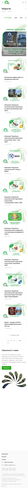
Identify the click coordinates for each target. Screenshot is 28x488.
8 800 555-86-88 (8, 462)
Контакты (6, 368)
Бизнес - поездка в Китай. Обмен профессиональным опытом (13, 324)
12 (20, 340)
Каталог (4, 456)
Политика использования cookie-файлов (11, 479)
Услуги (4, 459)
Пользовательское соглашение (9, 481)
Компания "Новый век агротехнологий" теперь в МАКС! (12, 169)
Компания (5, 454)
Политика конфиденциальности (9, 478)
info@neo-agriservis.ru (9, 465)
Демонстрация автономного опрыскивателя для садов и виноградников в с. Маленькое (13, 52)
